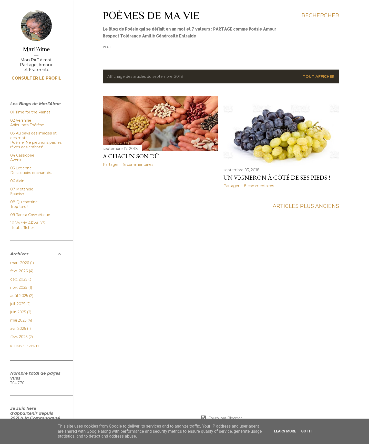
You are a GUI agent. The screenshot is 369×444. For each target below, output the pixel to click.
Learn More (285, 431)
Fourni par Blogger (221, 418)
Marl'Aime (36, 49)
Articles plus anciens (306, 206)
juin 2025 (20, 312)
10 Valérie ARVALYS (27, 223)
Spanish (17, 193)
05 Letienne (21, 168)
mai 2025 (21, 320)
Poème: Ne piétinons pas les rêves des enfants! (35, 144)
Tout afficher (318, 76)
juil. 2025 (20, 304)
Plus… (152, 47)
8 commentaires (138, 164)
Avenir (16, 160)
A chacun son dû (131, 156)
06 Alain (17, 181)
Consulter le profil (36, 78)
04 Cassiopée (22, 155)
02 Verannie (20, 120)
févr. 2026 (21, 271)
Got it (306, 431)
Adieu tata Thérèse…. (28, 125)
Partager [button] (111, 164)
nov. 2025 (21, 287)
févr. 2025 (21, 336)
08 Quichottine (24, 202)
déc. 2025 (21, 279)
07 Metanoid (21, 189)
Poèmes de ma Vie (151, 15)
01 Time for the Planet (30, 112)
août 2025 (21, 295)
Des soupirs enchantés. (31, 172)
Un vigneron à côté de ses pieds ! (276, 177)
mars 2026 (22, 262)
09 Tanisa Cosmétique (30, 215)
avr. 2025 (20, 328)
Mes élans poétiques (123, 47)
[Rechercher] (320, 15)
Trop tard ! (19, 206)
